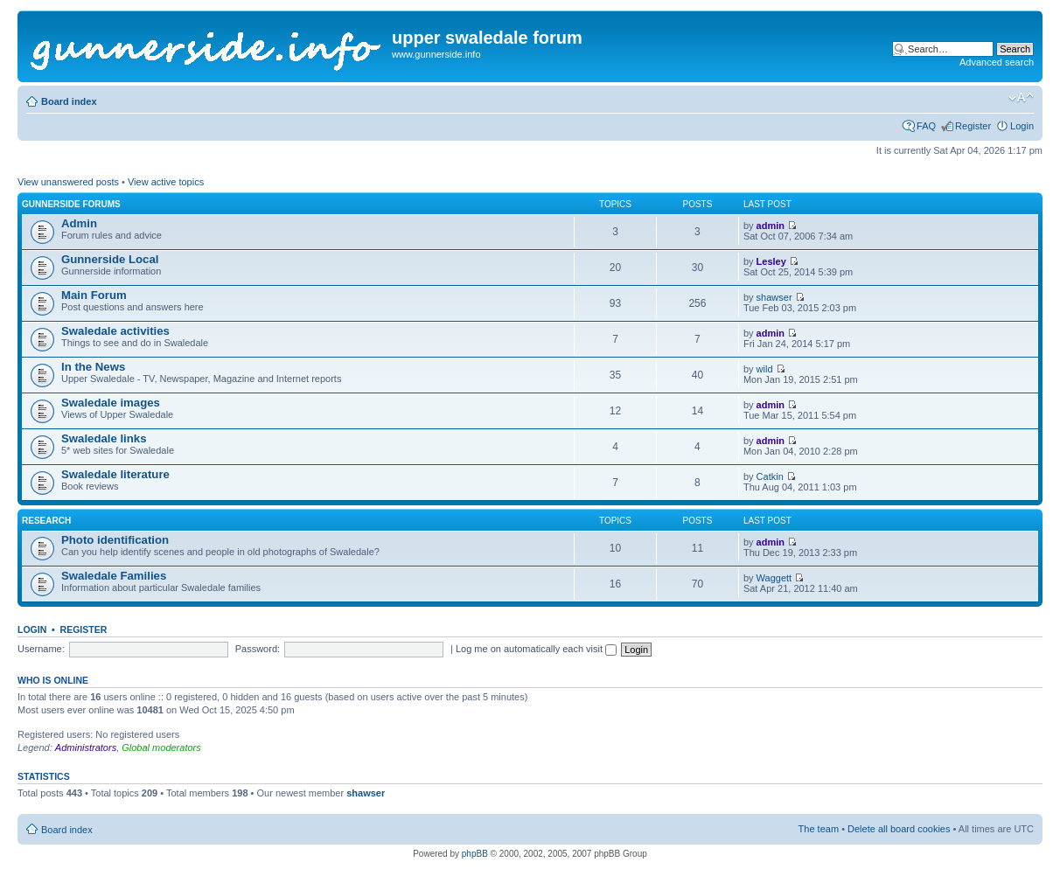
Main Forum (94, 295)
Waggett (774, 578)
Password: (257, 648)
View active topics (166, 182)
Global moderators (161, 747)
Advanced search (996, 62)
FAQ (926, 126)
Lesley (771, 261)
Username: (41, 648)
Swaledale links (104, 438)
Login (1022, 126)
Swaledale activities (115, 330)
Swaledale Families (113, 575)
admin (771, 225)
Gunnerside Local (109, 259)
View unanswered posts (68, 182)
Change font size (1021, 98)
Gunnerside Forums (71, 204)
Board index (69, 101)
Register (973, 126)
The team (818, 829)
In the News (93, 366)
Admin (79, 223)
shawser (774, 297)
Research (46, 520)
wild (765, 369)
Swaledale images (110, 402)
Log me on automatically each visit (536, 648)
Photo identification (115, 539)
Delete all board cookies (898, 829)
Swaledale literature (115, 474)
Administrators (85, 747)
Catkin (770, 476)
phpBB (475, 854)
